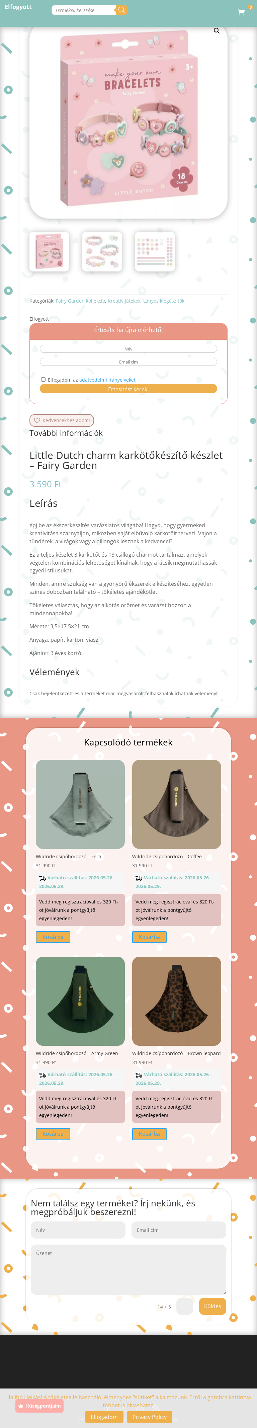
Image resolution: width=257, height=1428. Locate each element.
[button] (217, 31)
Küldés (212, 1306)
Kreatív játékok (124, 301)
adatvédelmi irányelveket (107, 380)
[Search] (199, 10)
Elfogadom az (88, 380)
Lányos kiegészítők (163, 301)
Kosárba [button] (53, 937)
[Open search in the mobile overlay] (116, 10)
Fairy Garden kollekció (80, 301)
